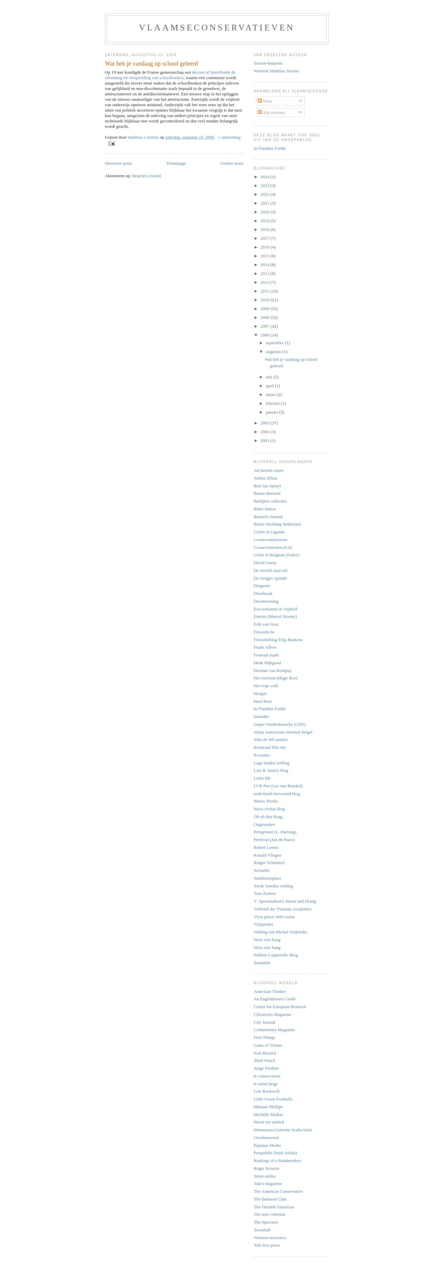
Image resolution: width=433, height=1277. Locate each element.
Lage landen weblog (271, 762)
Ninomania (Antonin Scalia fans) (283, 1129)
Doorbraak (263, 593)
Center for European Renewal (280, 1006)
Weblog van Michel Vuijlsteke (280, 931)
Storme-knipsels (268, 63)
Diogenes (262, 585)
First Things (264, 1037)
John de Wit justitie (271, 739)
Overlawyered (266, 1137)
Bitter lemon (265, 508)
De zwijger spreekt (270, 578)
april (270, 385)
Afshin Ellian (265, 478)
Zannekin (262, 962)
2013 (265, 273)
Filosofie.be (264, 631)
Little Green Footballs (273, 1098)
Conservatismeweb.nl (273, 547)
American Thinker (270, 991)
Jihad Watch (264, 1060)
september (275, 342)
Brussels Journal (268, 516)
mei (270, 376)
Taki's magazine (268, 1183)
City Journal (264, 1022)
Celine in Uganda (269, 531)
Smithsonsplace (267, 878)
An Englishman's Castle (275, 998)
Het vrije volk (266, 685)
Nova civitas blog (269, 808)
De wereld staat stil (271, 570)
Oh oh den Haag (268, 816)
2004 (265, 431)
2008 (265, 317)
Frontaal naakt (266, 654)
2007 (265, 326)
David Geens (265, 562)
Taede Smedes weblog (273, 885)
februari (273, 403)
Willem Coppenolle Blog (276, 954)
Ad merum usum (268, 470)
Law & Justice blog (271, 770)
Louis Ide (262, 778)
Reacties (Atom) (146, 175)
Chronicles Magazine (272, 1014)
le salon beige (266, 1083)
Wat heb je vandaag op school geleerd (151, 63)
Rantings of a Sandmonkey (277, 1160)
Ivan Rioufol (265, 1052)
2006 (265, 335)
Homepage (176, 163)
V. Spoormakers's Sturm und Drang (285, 901)
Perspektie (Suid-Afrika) (275, 1152)
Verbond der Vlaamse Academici (283, 908)
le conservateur (267, 1075)
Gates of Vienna (268, 1045)
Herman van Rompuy (273, 670)
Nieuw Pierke (266, 801)
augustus (274, 351)
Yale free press (267, 1245)
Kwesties (262, 755)
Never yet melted (269, 1121)
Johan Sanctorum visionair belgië (283, 732)
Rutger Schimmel (269, 862)
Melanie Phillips (268, 1106)
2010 (265, 299)
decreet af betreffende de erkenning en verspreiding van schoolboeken (170, 75)
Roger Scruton (266, 1168)
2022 (265, 194)
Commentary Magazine (274, 1029)
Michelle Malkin (268, 1114)
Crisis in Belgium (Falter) (276, 554)
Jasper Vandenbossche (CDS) (279, 724)
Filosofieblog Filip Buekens (278, 639)
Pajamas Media (267, 1145)
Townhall (262, 1229)
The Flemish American (274, 1206)
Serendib (261, 870)
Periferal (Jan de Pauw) (274, 839)
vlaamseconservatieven (217, 27)
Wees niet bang (267, 939)
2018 (265, 229)
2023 (265, 185)
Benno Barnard (267, 493)
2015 (265, 255)
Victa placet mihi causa (274, 916)
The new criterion (269, 1214)
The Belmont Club (270, 1199)
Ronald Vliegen (267, 855)
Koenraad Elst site (270, 747)
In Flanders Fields (270, 148)
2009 (265, 308)
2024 (265, 176)
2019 (265, 220)
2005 (265, 422)
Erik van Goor (266, 624)
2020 (265, 211)
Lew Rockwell (266, 1091)
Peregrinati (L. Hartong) (275, 831)
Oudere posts (232, 163)
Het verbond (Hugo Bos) (275, 677)
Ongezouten (264, 824)
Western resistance (270, 1237)
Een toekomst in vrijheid (275, 608)
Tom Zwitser (265, 893)
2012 (265, 282)
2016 (265, 247)
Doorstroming (266, 601)
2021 (265, 203)
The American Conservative (278, 1191)
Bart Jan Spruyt (267, 485)
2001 (265, 440)
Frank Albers (265, 647)
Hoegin (260, 693)
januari (272, 412)
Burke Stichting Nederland (277, 524)
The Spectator (266, 1222)
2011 (265, 291)
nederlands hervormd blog (277, 793)
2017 (265, 238)
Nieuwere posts (118, 163)
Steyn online (265, 1176)
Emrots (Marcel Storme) (275, 616)
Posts (265, 100)
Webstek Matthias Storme (276, 70)
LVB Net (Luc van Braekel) (278, 785)
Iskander (261, 716)
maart (271, 394)
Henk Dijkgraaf (267, 662)
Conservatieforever (271, 539)
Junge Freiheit (266, 1068)
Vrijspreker (263, 924)
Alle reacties (271, 112)
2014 (265, 264)
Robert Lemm (266, 847)
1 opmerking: (230, 137)
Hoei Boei (263, 701)
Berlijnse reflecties (270, 501)
